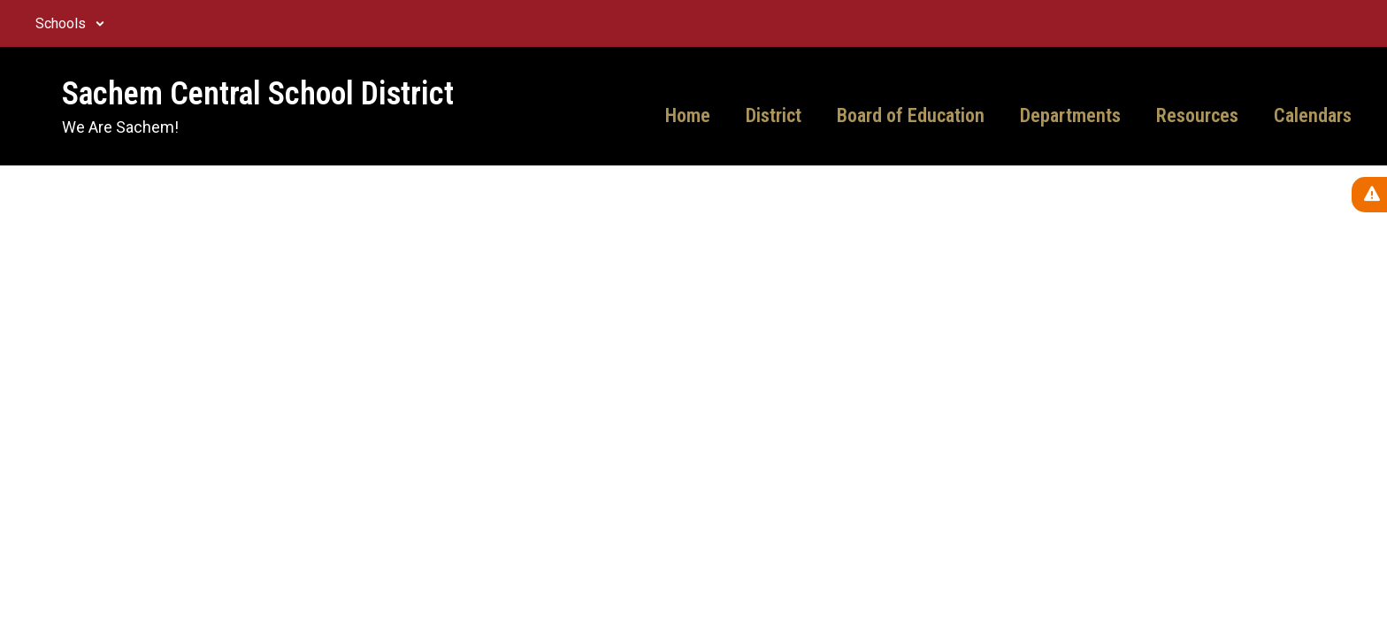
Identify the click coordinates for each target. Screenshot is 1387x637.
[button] (70, 23)
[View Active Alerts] (1369, 194)
